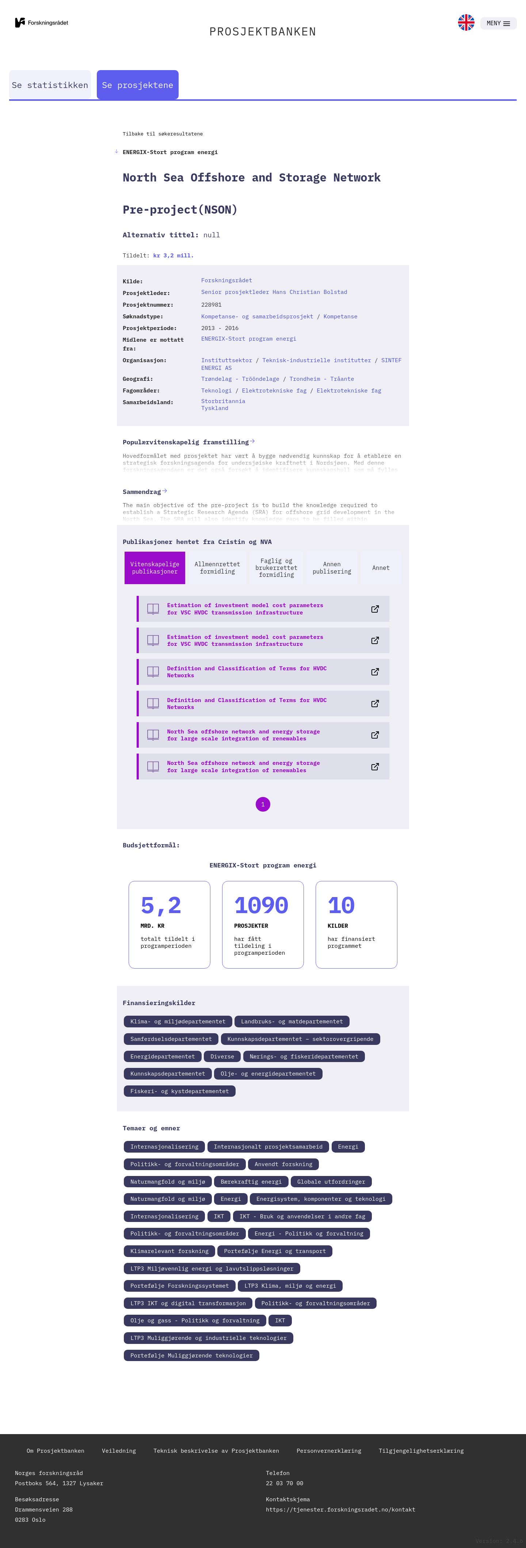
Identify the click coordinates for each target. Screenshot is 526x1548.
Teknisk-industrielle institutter (316, 360)
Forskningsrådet (226, 280)
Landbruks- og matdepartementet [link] (292, 1021)
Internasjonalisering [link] (164, 1146)
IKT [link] (219, 1216)
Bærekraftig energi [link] (251, 1181)
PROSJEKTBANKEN (263, 31)
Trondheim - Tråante (322, 378)
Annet (381, 567)
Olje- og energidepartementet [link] (268, 1073)
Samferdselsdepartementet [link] (171, 1038)
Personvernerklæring (329, 1450)
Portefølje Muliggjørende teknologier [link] (191, 1355)
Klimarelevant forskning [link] (169, 1250)
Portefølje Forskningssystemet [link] (179, 1285)
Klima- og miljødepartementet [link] (177, 1021)
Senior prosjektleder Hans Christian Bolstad (274, 291)
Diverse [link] (222, 1056)
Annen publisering (332, 567)
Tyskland (214, 407)
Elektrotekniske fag (274, 390)
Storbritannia (223, 401)
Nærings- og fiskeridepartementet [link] (304, 1056)
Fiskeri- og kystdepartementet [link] (179, 1091)
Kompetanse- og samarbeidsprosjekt (257, 316)
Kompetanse (341, 316)
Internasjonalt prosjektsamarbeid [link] (268, 1146)
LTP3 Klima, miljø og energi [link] (290, 1285)
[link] (466, 23)
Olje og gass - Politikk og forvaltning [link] (194, 1320)
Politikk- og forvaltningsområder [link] (184, 1164)
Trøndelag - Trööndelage (240, 378)
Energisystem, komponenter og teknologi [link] (320, 1198)
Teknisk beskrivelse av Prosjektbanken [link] (216, 1450)
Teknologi (216, 390)
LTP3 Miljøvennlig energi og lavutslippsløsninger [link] (211, 1268)
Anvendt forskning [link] (283, 1164)
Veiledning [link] (119, 1450)
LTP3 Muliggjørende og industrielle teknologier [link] (208, 1337)
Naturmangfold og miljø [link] (167, 1181)
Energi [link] (348, 1146)
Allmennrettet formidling (217, 567)
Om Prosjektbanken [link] (55, 1450)
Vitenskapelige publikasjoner (154, 567)
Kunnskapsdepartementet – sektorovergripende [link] (301, 1038)
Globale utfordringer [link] (331, 1181)
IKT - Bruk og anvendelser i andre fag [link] (302, 1216)
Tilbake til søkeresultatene (163, 133)
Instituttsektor (226, 360)
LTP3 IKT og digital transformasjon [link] (188, 1303)
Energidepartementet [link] (162, 1056)
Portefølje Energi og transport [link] (275, 1250)
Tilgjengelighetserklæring (421, 1450)
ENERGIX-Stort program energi (248, 338)
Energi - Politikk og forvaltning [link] (309, 1233)
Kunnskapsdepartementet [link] (167, 1073)
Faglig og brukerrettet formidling (276, 567)
